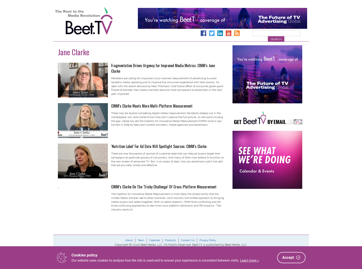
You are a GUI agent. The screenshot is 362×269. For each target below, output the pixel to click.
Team (141, 240)
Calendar (154, 240)
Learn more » (249, 260)
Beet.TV (95, 21)
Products (170, 240)
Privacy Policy (207, 240)
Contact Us (188, 240)
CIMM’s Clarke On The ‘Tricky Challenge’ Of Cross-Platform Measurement (163, 187)
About (129, 240)
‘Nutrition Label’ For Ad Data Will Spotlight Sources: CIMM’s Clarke (158, 146)
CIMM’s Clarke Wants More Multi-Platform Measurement (152, 106)
